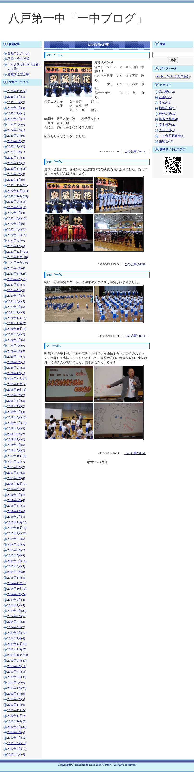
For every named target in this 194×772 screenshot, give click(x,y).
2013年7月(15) (16, 671)
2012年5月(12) (16, 749)
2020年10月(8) (16, 329)
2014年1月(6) (16, 638)
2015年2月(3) (16, 572)
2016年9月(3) (16, 489)
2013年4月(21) (16, 688)
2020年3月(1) (16, 362)
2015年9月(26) (16, 533)
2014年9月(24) (16, 594)
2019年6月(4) (16, 412)
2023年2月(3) (16, 174)
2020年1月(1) (16, 373)
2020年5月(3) (16, 351)
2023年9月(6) (16, 135)
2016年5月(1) (16, 505)
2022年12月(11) (17, 185)
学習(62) (164, 102)
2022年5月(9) (16, 224)
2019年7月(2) (16, 406)
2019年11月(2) (16, 384)
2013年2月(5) (16, 699)
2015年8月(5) (16, 539)
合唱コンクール (18, 53)
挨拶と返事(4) (168, 119)
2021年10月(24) (17, 262)
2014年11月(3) (16, 583)
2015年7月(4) (16, 544)
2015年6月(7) (16, 550)
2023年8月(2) (16, 141)
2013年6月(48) (16, 677)
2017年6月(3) (16, 472)
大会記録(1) (167, 130)
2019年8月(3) (16, 400)
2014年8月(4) (16, 599)
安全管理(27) (167, 124)
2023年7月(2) (16, 146)
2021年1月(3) (16, 312)
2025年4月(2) (16, 102)
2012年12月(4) (16, 710)
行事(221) (165, 97)
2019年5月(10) (16, 417)
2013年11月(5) (16, 649)
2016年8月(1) (16, 494)
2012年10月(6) (16, 721)
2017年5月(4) (16, 478)
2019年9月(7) (16, 395)
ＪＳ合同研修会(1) (171, 136)
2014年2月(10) (16, 632)
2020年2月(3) (16, 367)
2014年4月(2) (16, 621)
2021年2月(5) (16, 307)
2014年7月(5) (16, 605)
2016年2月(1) (16, 516)
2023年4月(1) (16, 163)
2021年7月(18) (16, 279)
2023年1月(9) (16, 179)
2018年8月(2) (16, 434)
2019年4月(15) (16, 423)
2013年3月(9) (16, 693)
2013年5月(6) (16, 682)
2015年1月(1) (16, 577)
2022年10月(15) (17, 196)
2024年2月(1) (16, 130)
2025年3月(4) (16, 108)
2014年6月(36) (16, 611)
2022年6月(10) (16, 218)
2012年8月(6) (16, 732)
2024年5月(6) (16, 124)
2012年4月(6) (16, 754)
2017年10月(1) (16, 456)
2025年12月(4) (16, 91)
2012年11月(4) (16, 715)
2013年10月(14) (17, 655)
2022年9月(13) (16, 201)
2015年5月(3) (16, 555)
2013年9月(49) (16, 660)
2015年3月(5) (16, 566)
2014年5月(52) (16, 616)
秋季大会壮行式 (18, 59)
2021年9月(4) (16, 268)
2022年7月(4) (16, 212)
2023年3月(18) (16, 168)
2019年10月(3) (16, 389)
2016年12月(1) (16, 483)
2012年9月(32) (16, 727)
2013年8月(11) (16, 666)
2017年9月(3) (16, 461)
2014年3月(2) (16, 627)
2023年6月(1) (16, 152)
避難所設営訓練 (18, 74)
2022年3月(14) (16, 235)
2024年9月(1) (16, 119)
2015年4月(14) (16, 561)
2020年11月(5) (16, 323)
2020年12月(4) (16, 318)
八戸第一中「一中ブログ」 (77, 18)
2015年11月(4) (16, 522)
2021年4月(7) (16, 295)
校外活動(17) (167, 113)
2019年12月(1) (16, 378)
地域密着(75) (167, 108)
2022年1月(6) (16, 246)
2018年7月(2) (16, 439)
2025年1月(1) (16, 113)
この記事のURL (135, 151)
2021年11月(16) (17, 257)
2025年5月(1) (16, 96)
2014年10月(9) (16, 588)
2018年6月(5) (16, 445)
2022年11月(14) (17, 191)
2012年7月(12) (16, 737)
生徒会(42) (166, 141)
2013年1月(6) (16, 704)
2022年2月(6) (16, 240)
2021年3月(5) (16, 301)
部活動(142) (167, 91)
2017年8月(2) (16, 467)
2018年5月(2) (16, 450)
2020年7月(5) (16, 340)
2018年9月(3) (16, 428)
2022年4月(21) (16, 229)
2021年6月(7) (16, 284)
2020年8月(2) (16, 334)
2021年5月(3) (16, 290)
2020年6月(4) (16, 345)
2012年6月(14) (16, 743)
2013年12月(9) (16, 644)
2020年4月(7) (16, 356)
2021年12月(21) (17, 251)
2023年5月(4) (16, 157)
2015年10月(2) (16, 528)
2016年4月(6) (16, 511)
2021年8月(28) (16, 273)
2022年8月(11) (16, 207)
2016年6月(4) (16, 500)
